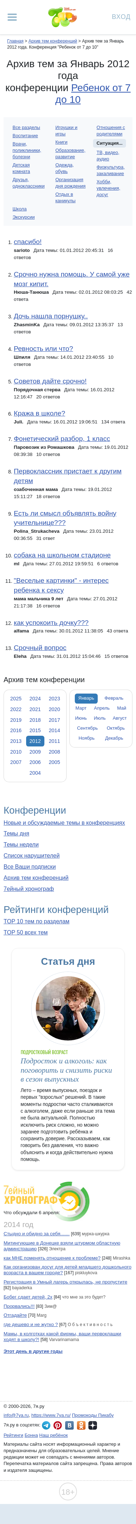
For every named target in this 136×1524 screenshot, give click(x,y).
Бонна (31, 1435)
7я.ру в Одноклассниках (81, 1425)
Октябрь (116, 728)
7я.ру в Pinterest (57, 1425)
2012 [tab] (35, 741)
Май (121, 708)
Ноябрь (86, 738)
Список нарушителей (32, 856)
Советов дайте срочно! (50, 381)
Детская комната (21, 168)
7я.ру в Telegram (46, 1425)
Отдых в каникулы (65, 197)
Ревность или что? (43, 348)
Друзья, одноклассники (29, 183)
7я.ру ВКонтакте (69, 1425)
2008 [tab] (54, 752)
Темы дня (16, 833)
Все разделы (26, 127)
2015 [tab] (35, 730)
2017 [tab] (54, 720)
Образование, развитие (70, 153)
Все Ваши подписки (30, 867)
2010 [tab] (16, 752)
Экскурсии (24, 217)
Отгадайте (15, 1315)
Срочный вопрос (40, 647)
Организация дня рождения (70, 183)
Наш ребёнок (53, 1435)
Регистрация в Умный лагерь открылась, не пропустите (65, 1282)
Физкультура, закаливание (111, 170)
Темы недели (21, 845)
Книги (61, 142)
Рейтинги (13, 1435)
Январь (86, 698)
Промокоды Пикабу (93, 1415)
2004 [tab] (35, 773)
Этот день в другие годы (33, 1351)
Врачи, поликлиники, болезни (27, 150)
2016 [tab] (16, 730)
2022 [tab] (16, 709)
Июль (100, 718)
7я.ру (92, 1425)
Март (81, 708)
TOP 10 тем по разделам (36, 921)
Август (120, 718)
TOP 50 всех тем (26, 932)
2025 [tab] (16, 698)
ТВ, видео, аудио (108, 156)
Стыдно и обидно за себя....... (37, 1233)
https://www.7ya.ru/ (51, 1415)
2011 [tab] (54, 741)
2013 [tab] (16, 741)
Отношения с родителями (111, 130)
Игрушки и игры (66, 130)
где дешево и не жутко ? (31, 1324)
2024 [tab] (35, 698)
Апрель (102, 708)
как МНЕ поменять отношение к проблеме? (52, 1258)
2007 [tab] (16, 762)
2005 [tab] (54, 762)
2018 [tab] (35, 720)
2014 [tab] (54, 730)
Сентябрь (87, 728)
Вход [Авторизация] (121, 16)
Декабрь (114, 738)
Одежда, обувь (64, 168)
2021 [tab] (35, 709)
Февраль (114, 698)
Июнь (81, 718)
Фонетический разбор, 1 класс (62, 438)
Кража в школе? (39, 413)
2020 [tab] (54, 709)
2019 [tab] (16, 720)
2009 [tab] (35, 752)
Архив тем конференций (36, 878)
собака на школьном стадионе (62, 555)
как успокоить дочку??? (51, 622)
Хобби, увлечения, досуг (108, 188)
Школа (19, 209)
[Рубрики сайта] (12, 17)
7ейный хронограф (29, 889)
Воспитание (25, 135)
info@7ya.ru (16, 1415)
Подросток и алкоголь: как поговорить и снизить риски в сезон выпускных (66, 1070)
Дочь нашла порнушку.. (51, 316)
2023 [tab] (54, 698)
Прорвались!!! (19, 1306)
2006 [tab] (35, 762)
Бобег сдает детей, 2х (28, 1297)
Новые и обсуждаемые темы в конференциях (64, 823)
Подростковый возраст (44, 1052)
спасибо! (28, 241)
